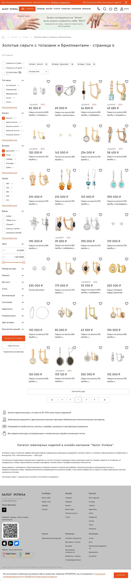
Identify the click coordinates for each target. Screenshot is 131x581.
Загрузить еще (78, 391)
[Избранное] (48, 81)
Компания (76, 9)
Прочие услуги (71, 513)
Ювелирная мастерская (51, 538)
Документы (93, 552)
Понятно (121, 575)
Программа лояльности (70, 551)
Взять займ (46, 498)
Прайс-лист (46, 502)
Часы (91, 525)
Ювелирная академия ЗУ (97, 547)
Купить (68, 505)
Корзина (115, 9)
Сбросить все (13, 346)
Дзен (4, 510)
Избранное (110, 9)
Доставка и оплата (72, 542)
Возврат (68, 546)
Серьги (26, 37)
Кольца (92, 502)
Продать (68, 502)
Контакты (92, 556)
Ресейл (49, 9)
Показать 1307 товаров (13, 338)
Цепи (91, 513)
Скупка (44, 509)
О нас (67, 517)
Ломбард (41, 9)
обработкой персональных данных (41, 577)
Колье (91, 521)
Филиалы (86, 9)
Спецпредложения (73, 560)
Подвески (93, 517)
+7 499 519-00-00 (9, 501)
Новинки (92, 529)
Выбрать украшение (60, 2)
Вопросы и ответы (73, 556)
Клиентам (65, 9)
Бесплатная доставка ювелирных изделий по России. (26, 2)
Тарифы (45, 505)
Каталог (30, 9)
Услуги (57, 9)
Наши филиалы (9, 505)
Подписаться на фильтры (13, 352)
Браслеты (93, 509)
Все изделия (94, 498)
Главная (4, 37)
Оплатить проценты (73, 538)
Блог (91, 542)
